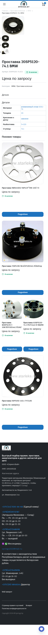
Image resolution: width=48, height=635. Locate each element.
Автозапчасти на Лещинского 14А (17, 490)
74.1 (22, 129)
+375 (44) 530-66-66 (12, 507)
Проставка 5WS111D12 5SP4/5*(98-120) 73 (20, 188)
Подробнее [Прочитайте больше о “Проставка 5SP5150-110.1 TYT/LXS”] (23, 427)
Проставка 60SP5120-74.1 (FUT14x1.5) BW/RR (33, 324)
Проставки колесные (17, 11)
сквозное (25, 119)
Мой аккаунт (7, 592)
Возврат (29, 605)
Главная (5, 11)
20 (22, 113)
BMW (29, 11)
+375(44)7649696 (11, 570)
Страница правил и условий (12, 605)
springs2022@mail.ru (12, 549)
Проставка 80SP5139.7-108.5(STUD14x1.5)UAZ (12, 325)
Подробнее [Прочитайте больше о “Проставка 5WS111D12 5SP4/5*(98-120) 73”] (23, 214)
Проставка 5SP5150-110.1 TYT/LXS (17, 401)
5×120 (23, 124)
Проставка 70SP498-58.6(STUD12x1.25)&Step (22, 266)
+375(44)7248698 (11, 529)
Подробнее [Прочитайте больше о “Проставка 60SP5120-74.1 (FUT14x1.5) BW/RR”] (33, 349)
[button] (7, 50)
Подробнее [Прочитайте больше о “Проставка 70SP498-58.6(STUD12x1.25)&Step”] (23, 292)
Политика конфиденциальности (14, 609)
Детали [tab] (5, 95)
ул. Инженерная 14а (10, 495)
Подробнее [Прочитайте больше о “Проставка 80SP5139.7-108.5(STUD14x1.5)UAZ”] (12, 349)
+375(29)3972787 (10, 512)
